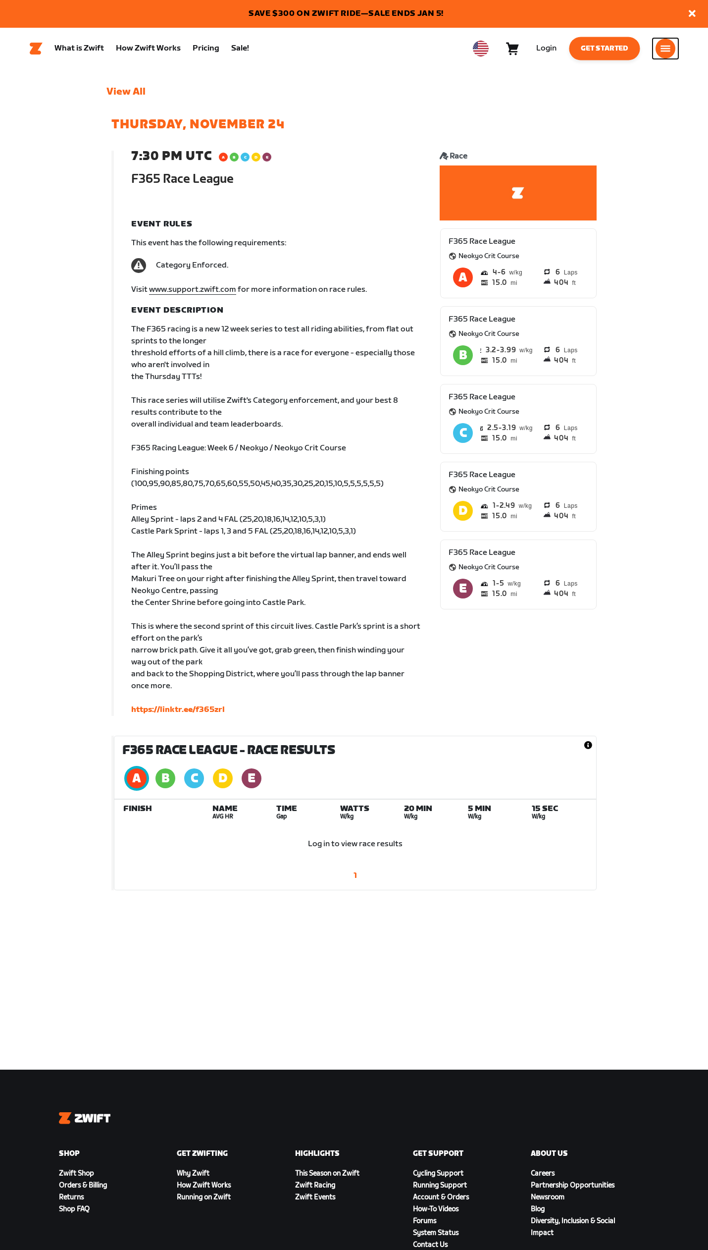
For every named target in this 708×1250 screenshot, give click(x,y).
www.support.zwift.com (192, 292)
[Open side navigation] (665, 50)
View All (126, 95)
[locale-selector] (481, 50)
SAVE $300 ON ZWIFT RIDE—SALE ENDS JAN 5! (346, 13)
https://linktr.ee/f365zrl (178, 712)
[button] (692, 14)
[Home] (36, 50)
